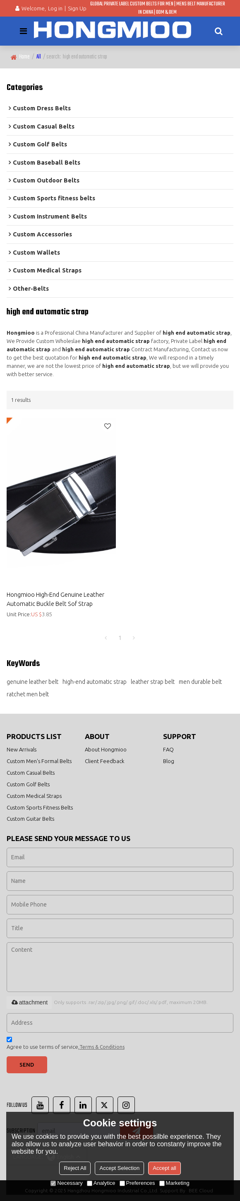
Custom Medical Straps (34, 796)
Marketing (174, 1183)
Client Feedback (104, 761)
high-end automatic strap (94, 681)
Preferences (137, 1183)
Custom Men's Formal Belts (39, 761)
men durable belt (200, 681)
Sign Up (77, 8)
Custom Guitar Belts (30, 819)
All (38, 57)
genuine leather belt (32, 681)
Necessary (66, 1183)
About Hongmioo (106, 749)
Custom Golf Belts (28, 784)
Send (26, 1064)
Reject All (75, 1168)
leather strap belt (153, 681)
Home (24, 57)
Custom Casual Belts (31, 773)
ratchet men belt (28, 694)
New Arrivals (21, 749)
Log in (55, 8)
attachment (29, 1002)
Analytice (101, 1183)
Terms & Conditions (102, 1047)
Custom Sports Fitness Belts (40, 807)
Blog (168, 761)
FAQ (168, 749)
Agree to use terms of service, (66, 1044)
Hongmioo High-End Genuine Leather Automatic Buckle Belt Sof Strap (55, 599)
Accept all (164, 1168)
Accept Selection (119, 1168)
